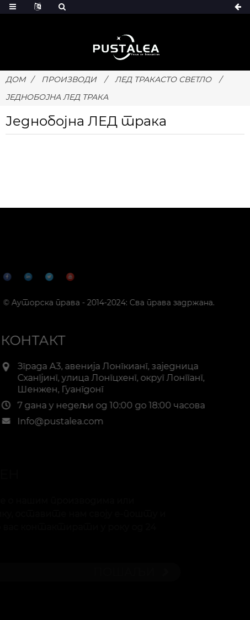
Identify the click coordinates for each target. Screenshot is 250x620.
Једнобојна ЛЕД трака (57, 97)
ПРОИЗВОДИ (69, 79)
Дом (15, 79)
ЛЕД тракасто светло (163, 79)
